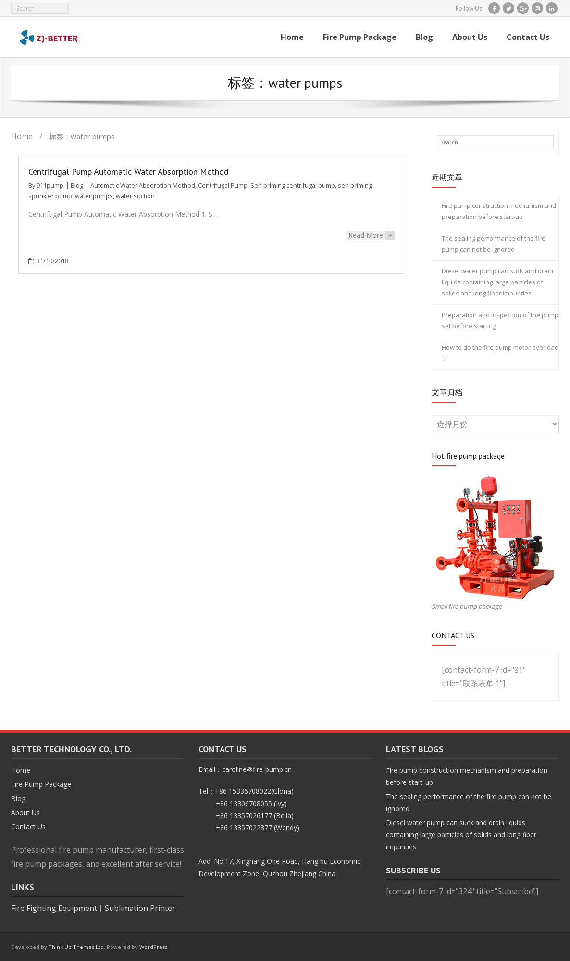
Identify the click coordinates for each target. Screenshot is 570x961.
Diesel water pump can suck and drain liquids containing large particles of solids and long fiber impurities (497, 282)
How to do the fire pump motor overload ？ (500, 353)
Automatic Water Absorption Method (142, 185)
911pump (50, 185)
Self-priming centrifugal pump (292, 185)
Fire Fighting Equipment (54, 908)
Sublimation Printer (140, 908)
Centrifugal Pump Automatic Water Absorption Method (128, 171)
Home (22, 136)
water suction (135, 196)
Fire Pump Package (41, 784)
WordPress (153, 946)
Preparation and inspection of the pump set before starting (500, 320)
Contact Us (28, 826)
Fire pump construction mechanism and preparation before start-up (499, 211)
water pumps (94, 196)
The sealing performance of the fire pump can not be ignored (493, 244)
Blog (77, 185)
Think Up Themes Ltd (76, 946)
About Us (25, 812)
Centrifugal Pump (223, 185)
